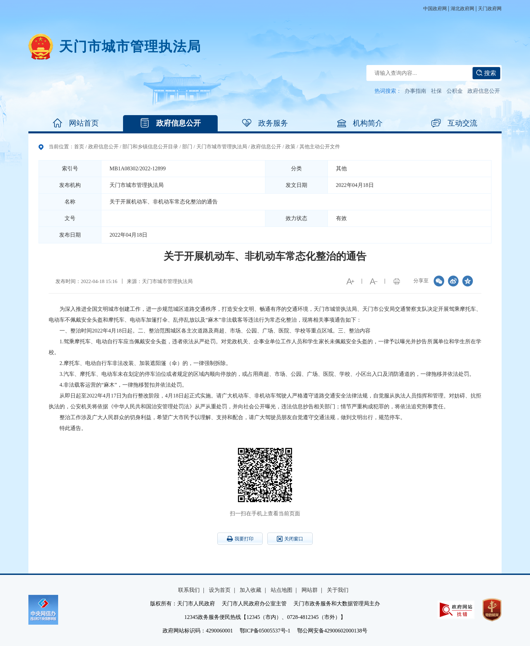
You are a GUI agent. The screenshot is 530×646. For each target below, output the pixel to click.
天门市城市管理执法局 (130, 46)
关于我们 (337, 590)
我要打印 (240, 538)
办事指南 (415, 91)
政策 (290, 146)
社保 (436, 91)
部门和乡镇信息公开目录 (150, 146)
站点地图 (281, 590)
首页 (79, 146)
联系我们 (189, 590)
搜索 (486, 73)
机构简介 (360, 123)
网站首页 (76, 123)
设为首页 (220, 590)
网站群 (310, 590)
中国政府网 (435, 8)
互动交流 (454, 123)
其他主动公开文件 (319, 146)
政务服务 (265, 123)
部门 (187, 146)
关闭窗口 (290, 539)
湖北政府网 (462, 8)
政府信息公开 (483, 91)
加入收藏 (250, 590)
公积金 (455, 91)
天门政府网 (490, 8)
